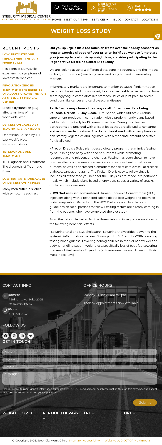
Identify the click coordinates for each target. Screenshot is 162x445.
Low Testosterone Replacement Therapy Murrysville (20, 59)
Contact (131, 19)
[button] (158, 36)
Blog (117, 19)
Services (99, 19)
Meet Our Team (76, 19)
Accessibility (91, 440)
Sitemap (75, 440)
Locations (149, 19)
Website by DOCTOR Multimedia (127, 440)
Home (56, 19)
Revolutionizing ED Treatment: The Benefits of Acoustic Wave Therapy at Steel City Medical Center (24, 94)
